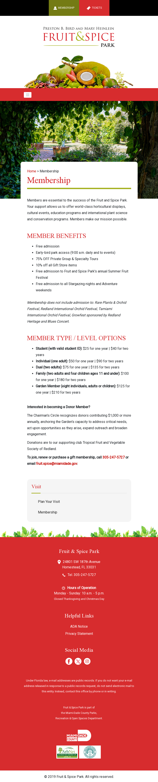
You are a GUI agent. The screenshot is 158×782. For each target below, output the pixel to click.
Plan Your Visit (49, 502)
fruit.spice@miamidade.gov (56, 464)
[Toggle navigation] (28, 95)
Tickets (94, 8)
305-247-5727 (114, 457)
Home (31, 171)
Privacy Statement (79, 634)
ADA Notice (79, 626)
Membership (63, 8)
